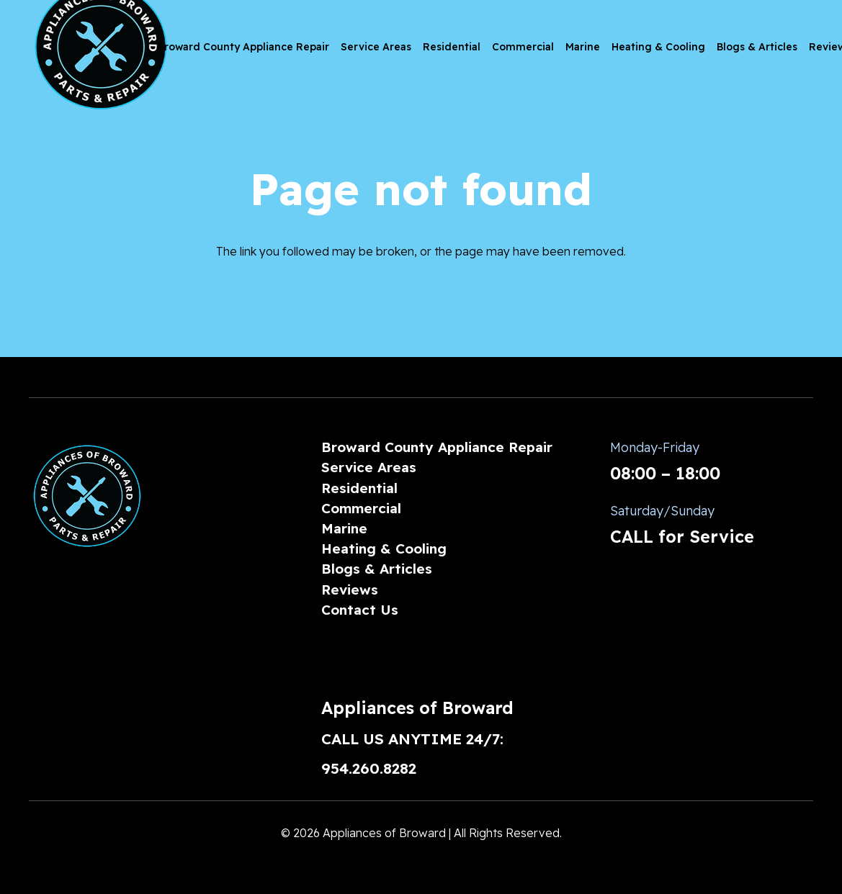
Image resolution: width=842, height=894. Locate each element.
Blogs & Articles (376, 568)
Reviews (349, 589)
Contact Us (359, 609)
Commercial (361, 508)
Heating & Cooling (384, 548)
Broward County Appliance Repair (436, 447)
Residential (359, 488)
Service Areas (368, 467)
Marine (344, 528)
